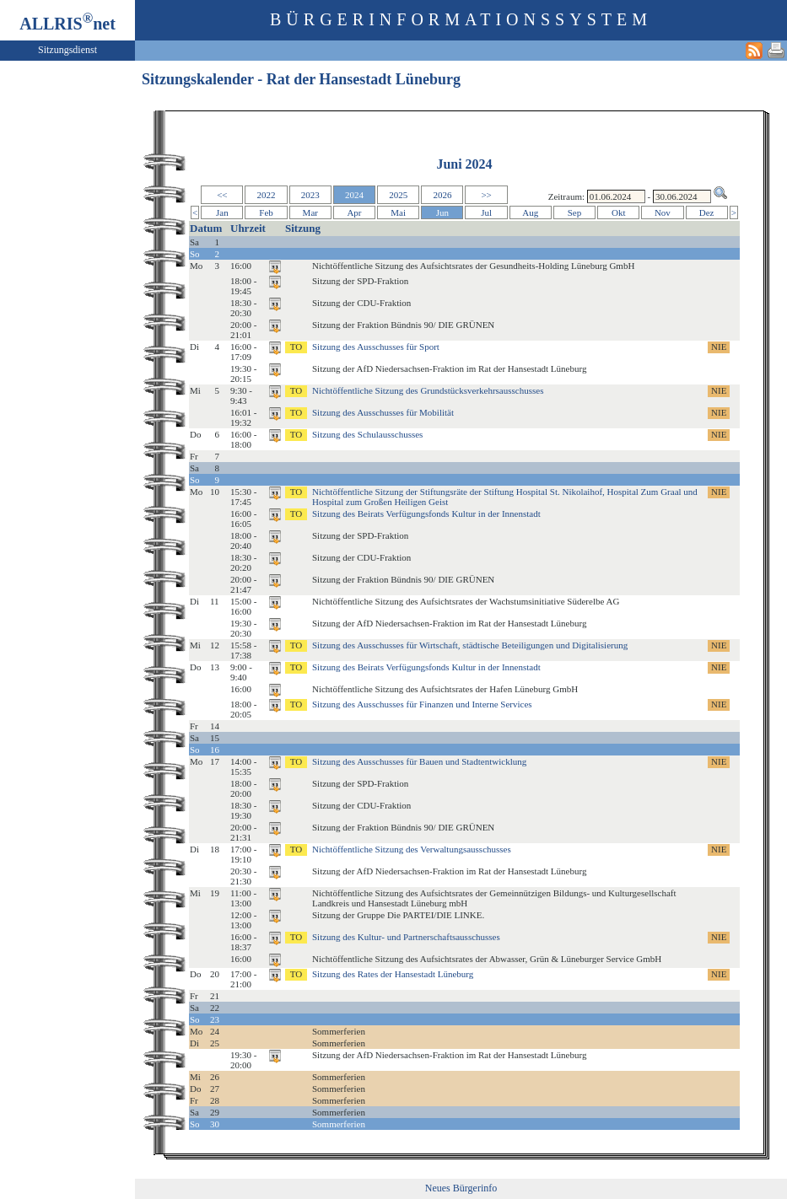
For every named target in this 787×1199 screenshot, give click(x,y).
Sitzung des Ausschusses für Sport (375, 346)
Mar (310, 212)
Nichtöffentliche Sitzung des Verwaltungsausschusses (411, 849)
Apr (354, 212)
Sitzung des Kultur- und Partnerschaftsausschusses (406, 937)
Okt (619, 212)
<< (222, 195)
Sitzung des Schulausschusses (367, 434)
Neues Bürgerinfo (461, 1188)
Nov (663, 212)
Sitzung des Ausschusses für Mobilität (383, 412)
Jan (222, 212)
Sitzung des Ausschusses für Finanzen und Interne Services (422, 704)
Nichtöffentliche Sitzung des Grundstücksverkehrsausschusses (427, 390)
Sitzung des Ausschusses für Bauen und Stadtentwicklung (419, 761)
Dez (706, 212)
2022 (266, 195)
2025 (398, 195)
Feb (266, 212)
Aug (530, 212)
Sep (575, 212)
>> (486, 195)
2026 (442, 195)
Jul (486, 212)
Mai (398, 212)
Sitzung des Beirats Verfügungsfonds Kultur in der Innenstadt (426, 513)
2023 (310, 195)
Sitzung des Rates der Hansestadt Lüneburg (392, 974)
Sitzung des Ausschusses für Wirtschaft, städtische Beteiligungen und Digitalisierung (470, 645)
